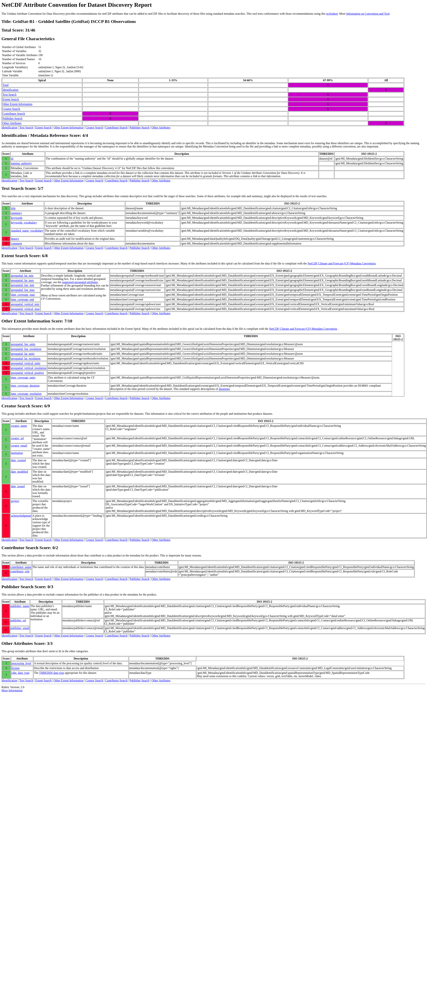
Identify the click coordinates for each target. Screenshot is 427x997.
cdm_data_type (21, 672)
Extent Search (11, 99)
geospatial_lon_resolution (26, 348)
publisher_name (19, 606)
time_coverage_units (23, 377)
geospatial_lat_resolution (26, 358)
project (15, 501)
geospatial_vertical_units (25, 363)
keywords (16, 217)
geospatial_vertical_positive (27, 372)
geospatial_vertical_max (25, 309)
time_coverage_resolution (26, 393)
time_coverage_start (23, 294)
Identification (10, 89)
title (13, 208)
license (16, 668)
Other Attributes (12, 123)
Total (6, 85)
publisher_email (19, 628)
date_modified (19, 471)
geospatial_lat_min (22, 275)
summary (16, 213)
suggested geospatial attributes (80, 282)
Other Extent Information (17, 104)
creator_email (19, 445)
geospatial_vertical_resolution (28, 368)
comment (16, 243)
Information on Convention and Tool (367, 13)
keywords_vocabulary (24, 222)
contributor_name (20, 567)
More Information (12, 690)
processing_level (21, 663)
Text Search (10, 94)
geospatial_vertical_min (25, 304)
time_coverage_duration (25, 385)
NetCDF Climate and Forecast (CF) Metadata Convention (342, 263)
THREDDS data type (51, 672)
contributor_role (20, 571)
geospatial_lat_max (22, 280)
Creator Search (11, 108)
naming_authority (21, 163)
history (15, 238)
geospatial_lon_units (23, 344)
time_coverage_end (22, 299)
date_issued (18, 486)
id (12, 158)
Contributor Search (14, 113)
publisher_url (18, 620)
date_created (18, 460)
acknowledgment (21, 515)
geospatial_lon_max (23, 289)
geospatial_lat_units (22, 353)
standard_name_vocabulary (27, 230)
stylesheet (332, 13)
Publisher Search (12, 118)
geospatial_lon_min (22, 285)
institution (17, 452)
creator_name (19, 425)
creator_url (17, 438)
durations (224, 388)
